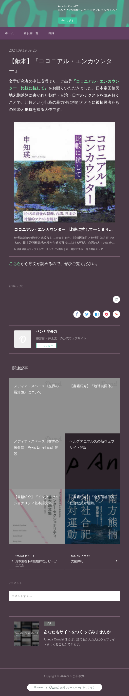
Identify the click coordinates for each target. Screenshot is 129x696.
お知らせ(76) (16, 286)
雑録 (51, 33)
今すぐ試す (67, 20)
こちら (15, 264)
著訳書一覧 (31, 33)
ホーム (9, 33)
